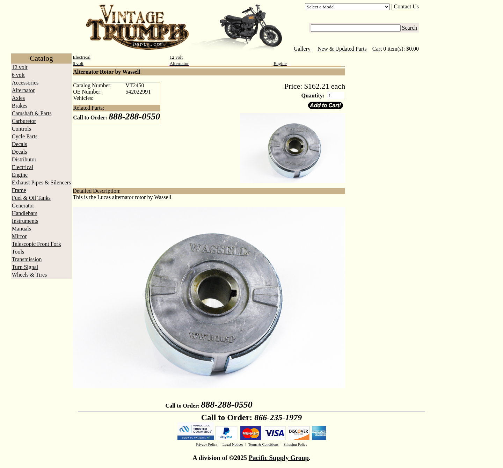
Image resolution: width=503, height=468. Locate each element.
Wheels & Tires (29, 275)
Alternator (23, 90)
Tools (18, 252)
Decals (19, 144)
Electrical (22, 167)
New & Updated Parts (342, 49)
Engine (20, 175)
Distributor (24, 159)
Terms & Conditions (263, 444)
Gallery (302, 49)
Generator (23, 206)
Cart (377, 49)
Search (409, 28)
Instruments (25, 221)
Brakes (19, 106)
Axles (18, 98)
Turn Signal (25, 267)
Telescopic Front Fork (36, 244)
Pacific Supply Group (279, 457)
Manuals (21, 229)
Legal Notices (233, 444)
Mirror (19, 236)
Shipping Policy (295, 444)
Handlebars (24, 213)
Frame (19, 190)
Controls (21, 129)
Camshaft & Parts (32, 113)
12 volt (20, 67)
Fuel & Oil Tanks (31, 198)
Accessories (25, 83)
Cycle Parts (24, 136)
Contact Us (406, 6)
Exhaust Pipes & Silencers (41, 182)
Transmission (27, 259)
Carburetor (24, 121)
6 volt (18, 75)
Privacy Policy (206, 444)
